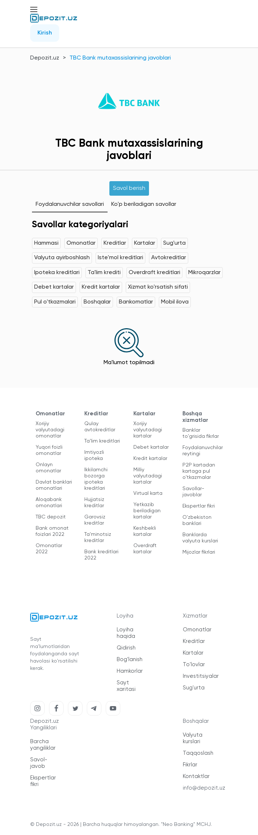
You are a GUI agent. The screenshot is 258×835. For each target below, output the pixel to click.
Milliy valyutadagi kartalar (147, 476)
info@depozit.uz (204, 788)
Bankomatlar (136, 302)
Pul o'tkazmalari (55, 302)
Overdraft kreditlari (154, 273)
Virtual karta (147, 493)
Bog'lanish (129, 659)
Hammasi (46, 243)
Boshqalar (97, 302)
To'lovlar (194, 664)
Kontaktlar (196, 776)
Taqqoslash (198, 753)
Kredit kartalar (101, 287)
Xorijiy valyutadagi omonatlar (50, 430)
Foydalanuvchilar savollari (70, 204)
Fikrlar (190, 764)
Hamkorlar (130, 671)
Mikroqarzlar (204, 273)
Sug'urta (174, 243)
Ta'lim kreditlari (102, 441)
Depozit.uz (44, 58)
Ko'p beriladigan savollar (143, 204)
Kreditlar (115, 243)
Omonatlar (81, 243)
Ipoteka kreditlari (57, 273)
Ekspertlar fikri (198, 506)
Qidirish (126, 648)
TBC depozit (51, 517)
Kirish (44, 33)
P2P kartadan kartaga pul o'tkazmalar (198, 471)
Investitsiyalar (201, 676)
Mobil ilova (175, 302)
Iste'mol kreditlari (120, 258)
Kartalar (144, 243)
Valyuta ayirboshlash (62, 258)
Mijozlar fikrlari (198, 552)
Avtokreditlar (168, 258)
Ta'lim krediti (104, 273)
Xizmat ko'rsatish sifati (158, 287)
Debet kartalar (54, 287)
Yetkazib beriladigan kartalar (147, 511)
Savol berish (129, 188)
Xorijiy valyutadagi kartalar (147, 430)
